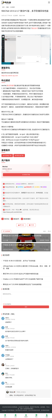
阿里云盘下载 (19, 155)
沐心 (6, 373)
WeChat (6, 219)
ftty (6, 382)
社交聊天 (15, 15)
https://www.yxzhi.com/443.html (12, 212)
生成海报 (6, 231)
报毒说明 (27, 187)
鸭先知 (12, 392)
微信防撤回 (10, 85)
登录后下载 (26, 174)
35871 (7, 318)
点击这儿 (18, 184)
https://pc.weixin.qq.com (9, 75)
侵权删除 (36, 187)
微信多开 (35, 28)
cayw (6, 345)
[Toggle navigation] (49, 2)
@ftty (11, 395)
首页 (3, 7)
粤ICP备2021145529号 (21, 410)
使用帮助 (19, 187)
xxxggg (7, 355)
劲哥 (6, 327)
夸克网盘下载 (7, 155)
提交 (26, 307)
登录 (4, 304)
